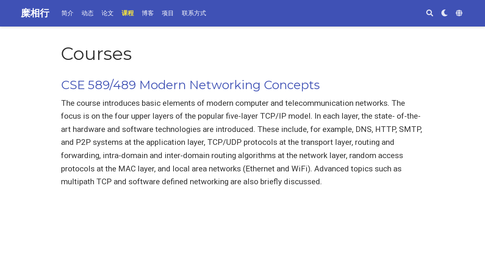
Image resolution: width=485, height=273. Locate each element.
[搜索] (429, 13)
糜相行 (35, 13)
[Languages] (460, 13)
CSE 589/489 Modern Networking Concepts (190, 85)
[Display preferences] (444, 13)
